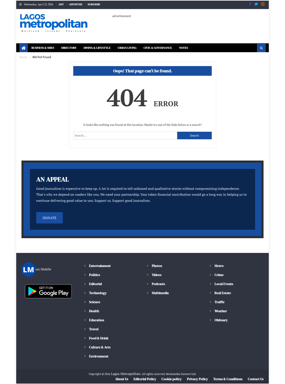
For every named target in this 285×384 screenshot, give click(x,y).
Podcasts (158, 284)
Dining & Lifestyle (105, 48)
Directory (74, 48)
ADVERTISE (75, 4)
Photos (156, 266)
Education (96, 320)
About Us (122, 379)
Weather (220, 311)
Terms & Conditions (227, 379)
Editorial (95, 284)
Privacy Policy (197, 379)
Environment (98, 356)
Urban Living (139, 48)
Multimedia (160, 293)
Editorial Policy (145, 379)
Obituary (221, 320)
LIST (60, 4)
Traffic (219, 302)
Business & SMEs (44, 48)
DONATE (49, 218)
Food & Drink (99, 338)
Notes (203, 48)
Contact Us (256, 379)
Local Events (223, 284)
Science (94, 302)
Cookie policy (172, 379)
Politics (94, 275)
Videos (156, 275)
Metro (218, 266)
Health (94, 311)
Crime (219, 275)
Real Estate (222, 293)
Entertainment (99, 266)
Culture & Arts (100, 347)
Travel (93, 329)
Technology (97, 293)
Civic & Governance (174, 48)
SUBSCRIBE (95, 4)
